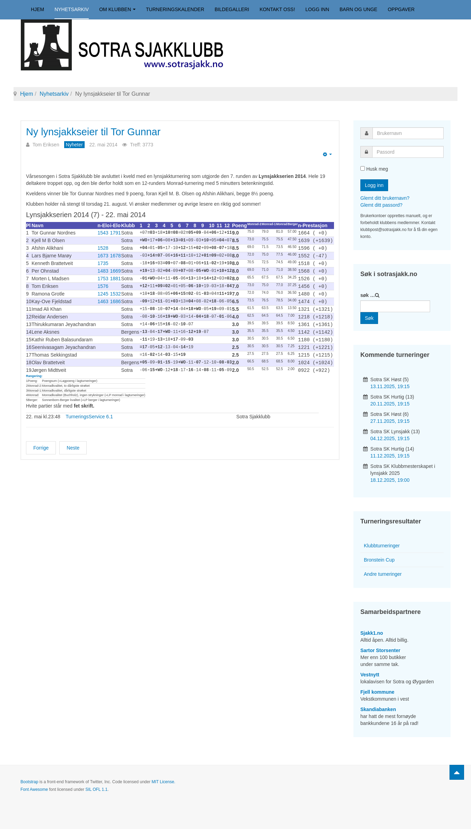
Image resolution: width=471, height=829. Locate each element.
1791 (115, 233)
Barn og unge (358, 9)
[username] (408, 133)
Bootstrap (29, 781)
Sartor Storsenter (380, 650)
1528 (102, 247)
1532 (115, 291)
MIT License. (163, 781)
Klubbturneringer (382, 545)
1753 (102, 276)
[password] (408, 152)
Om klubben (117, 9)
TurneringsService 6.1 (89, 410)
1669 (115, 269)
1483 (102, 269)
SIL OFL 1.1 (96, 789)
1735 (102, 262)
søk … (367, 295)
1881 (115, 276)
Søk (369, 318)
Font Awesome (34, 789)
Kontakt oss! (277, 9)
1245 (102, 291)
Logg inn (317, 9)
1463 (102, 298)
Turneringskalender (175, 9)
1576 (102, 284)
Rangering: (34, 369)
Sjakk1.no (371, 633)
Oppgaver (401, 9)
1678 (115, 254)
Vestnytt (369, 674)
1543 (102, 233)
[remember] (362, 168)
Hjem (37, 9)
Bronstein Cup (379, 560)
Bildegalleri (232, 9)
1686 (115, 298)
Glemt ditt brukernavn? (385, 198)
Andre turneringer (383, 574)
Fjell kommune (377, 692)
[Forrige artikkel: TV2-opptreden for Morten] (41, 441)
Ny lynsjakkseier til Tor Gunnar (98, 132)
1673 (102, 254)
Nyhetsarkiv (71, 9)
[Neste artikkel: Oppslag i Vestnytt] (73, 441)
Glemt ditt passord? (381, 205)
